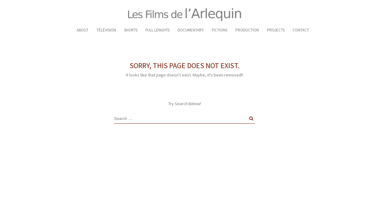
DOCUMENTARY (191, 30)
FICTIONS (219, 30)
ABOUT (82, 30)
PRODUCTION (247, 30)
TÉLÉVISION (106, 30)
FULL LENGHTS (157, 30)
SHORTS (130, 30)
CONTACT (301, 30)
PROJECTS (276, 30)
